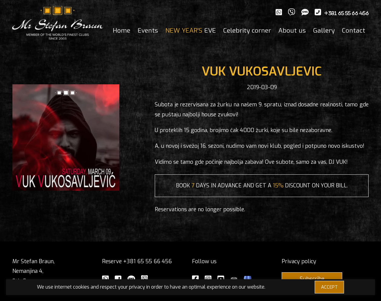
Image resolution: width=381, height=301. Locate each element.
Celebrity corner (247, 30)
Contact (353, 30)
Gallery (324, 30)
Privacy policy (299, 261)
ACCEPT (329, 287)
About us (292, 30)
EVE (190, 30)
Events (147, 30)
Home (121, 30)
